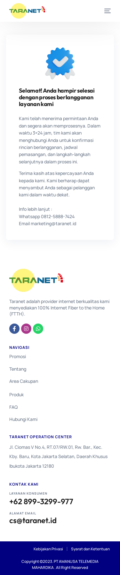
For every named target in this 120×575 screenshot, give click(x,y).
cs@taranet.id (33, 520)
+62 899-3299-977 (41, 501)
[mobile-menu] (103, 11)
